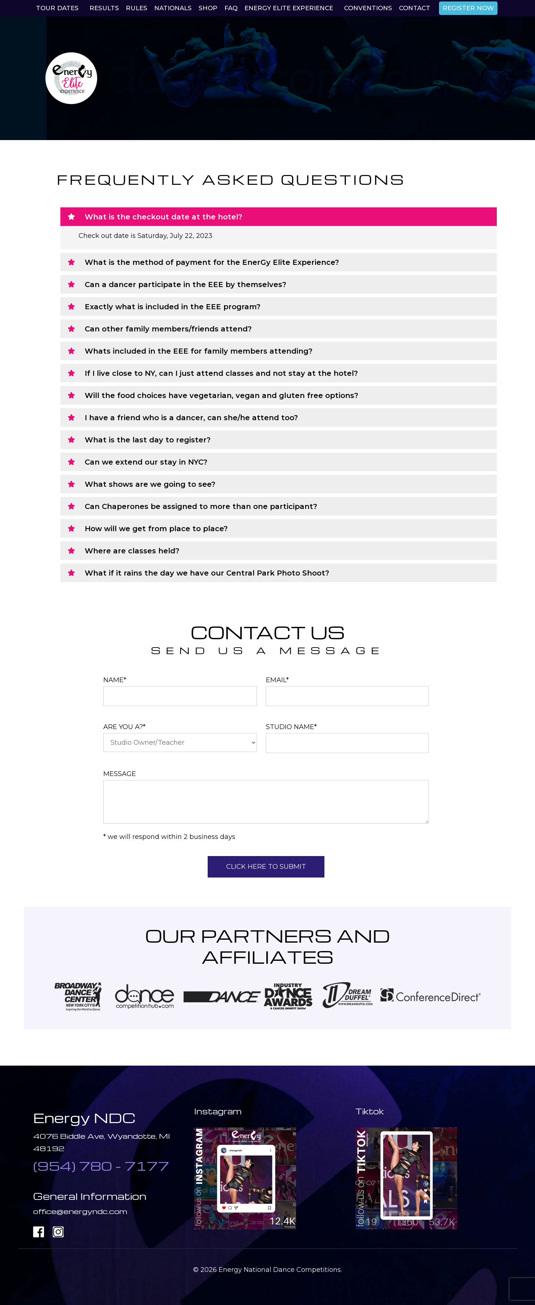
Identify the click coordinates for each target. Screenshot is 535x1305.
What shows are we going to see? (150, 484)
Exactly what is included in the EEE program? (172, 306)
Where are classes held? (132, 550)
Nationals (173, 8)
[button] (278, 216)
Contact (414, 8)
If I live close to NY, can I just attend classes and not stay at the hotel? (221, 373)
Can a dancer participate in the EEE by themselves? (185, 284)
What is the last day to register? (148, 439)
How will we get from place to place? (156, 528)
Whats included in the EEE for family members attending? (198, 351)
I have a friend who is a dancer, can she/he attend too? (191, 417)
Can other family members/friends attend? (168, 329)
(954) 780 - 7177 (101, 1165)
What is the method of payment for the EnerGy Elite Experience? (212, 262)
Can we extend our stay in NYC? (146, 462)
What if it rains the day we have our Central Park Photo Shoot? (207, 573)
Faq (230, 8)
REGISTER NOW (468, 8)
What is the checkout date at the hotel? (163, 216)
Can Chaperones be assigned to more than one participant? (201, 506)
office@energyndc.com (80, 1211)
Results (104, 8)
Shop (208, 8)
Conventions (368, 8)
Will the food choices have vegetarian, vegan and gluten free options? (221, 395)
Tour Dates (57, 8)
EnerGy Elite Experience (288, 8)
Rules (136, 8)
